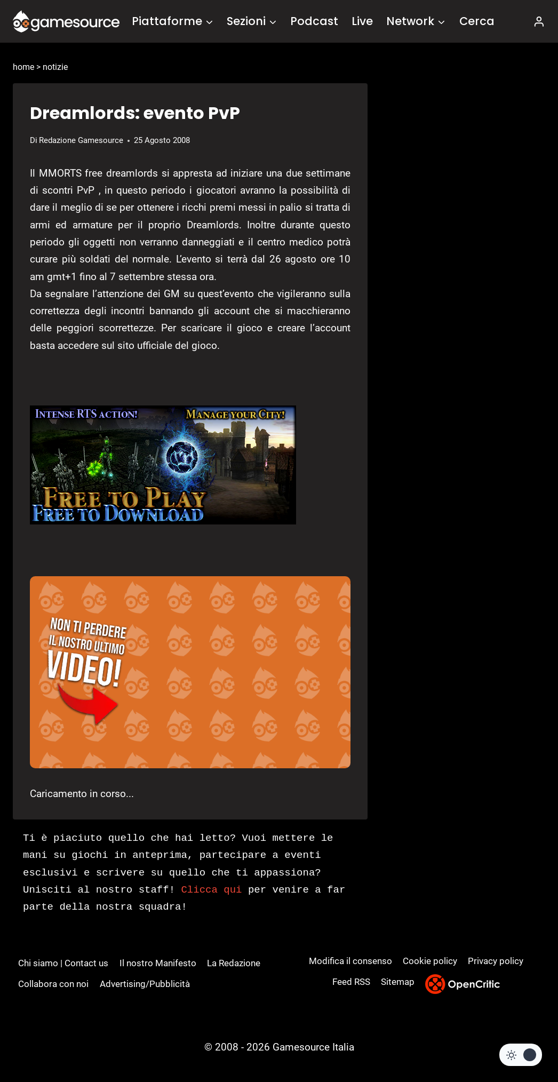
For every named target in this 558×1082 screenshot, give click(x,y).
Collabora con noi (53, 983)
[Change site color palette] (520, 1055)
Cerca (477, 21)
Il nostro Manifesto (157, 963)
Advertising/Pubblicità (145, 983)
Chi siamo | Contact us (63, 963)
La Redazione (233, 963)
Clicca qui (211, 890)
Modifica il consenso (350, 961)
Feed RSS (351, 981)
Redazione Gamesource (81, 140)
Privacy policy (495, 961)
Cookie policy (430, 961)
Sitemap (397, 981)
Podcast (314, 21)
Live (362, 21)
